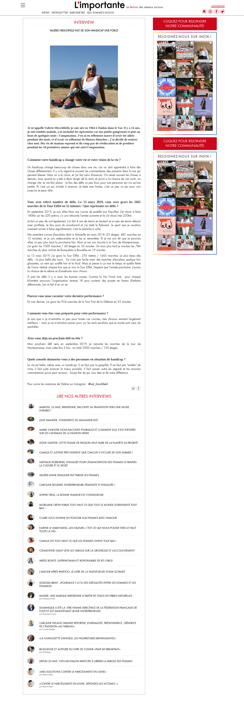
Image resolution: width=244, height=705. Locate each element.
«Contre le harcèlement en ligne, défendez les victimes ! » (78, 683)
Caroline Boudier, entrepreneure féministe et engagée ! (77, 485)
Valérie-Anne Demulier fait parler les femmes (69, 475)
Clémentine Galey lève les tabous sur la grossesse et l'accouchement (87, 550)
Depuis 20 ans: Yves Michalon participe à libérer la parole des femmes (85, 661)
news (46, 12)
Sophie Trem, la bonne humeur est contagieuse (71, 495)
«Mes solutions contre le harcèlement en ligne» (72, 672)
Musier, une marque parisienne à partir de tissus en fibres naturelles (85, 596)
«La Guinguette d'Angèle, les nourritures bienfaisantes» (77, 638)
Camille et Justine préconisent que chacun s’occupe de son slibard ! (86, 452)
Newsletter (60, 12)
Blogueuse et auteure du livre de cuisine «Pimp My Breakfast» (80, 649)
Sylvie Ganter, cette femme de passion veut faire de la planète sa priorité (88, 443)
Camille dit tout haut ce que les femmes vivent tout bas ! (77, 541)
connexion (218, 6)
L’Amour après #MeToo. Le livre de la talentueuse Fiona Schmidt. (82, 572)
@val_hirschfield (97, 384)
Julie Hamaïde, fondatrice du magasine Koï (68, 420)
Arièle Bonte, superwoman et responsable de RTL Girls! (76, 560)
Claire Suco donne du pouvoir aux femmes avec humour (78, 518)
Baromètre (77, 12)
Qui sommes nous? (102, 12)
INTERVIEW (84, 23)
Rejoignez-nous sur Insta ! (185, 37)
